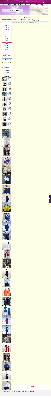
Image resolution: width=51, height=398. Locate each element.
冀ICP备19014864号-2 (27, 392)
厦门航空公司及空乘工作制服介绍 (6, 64)
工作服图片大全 (8, 16)
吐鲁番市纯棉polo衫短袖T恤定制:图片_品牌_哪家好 (9, 113)
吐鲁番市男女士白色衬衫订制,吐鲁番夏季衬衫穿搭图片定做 (9, 118)
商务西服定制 (12, 390)
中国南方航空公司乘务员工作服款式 (6, 69)
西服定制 (4, 16)
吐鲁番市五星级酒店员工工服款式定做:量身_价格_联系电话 (9, 103)
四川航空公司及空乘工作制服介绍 (6, 62)
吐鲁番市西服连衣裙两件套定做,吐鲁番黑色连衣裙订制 (9, 108)
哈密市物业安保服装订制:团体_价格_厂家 (9, 78)
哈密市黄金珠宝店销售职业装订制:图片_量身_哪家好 (9, 83)
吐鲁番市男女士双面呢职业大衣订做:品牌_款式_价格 (9, 123)
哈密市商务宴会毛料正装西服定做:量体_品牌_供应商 (9, 93)
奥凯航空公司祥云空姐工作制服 (6, 72)
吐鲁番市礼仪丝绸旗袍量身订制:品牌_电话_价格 (9, 98)
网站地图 (24, 392)
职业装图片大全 (13, 16)
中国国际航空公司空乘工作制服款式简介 (6, 67)
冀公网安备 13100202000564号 (35, 392)
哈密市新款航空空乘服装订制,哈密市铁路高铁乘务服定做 (9, 88)
